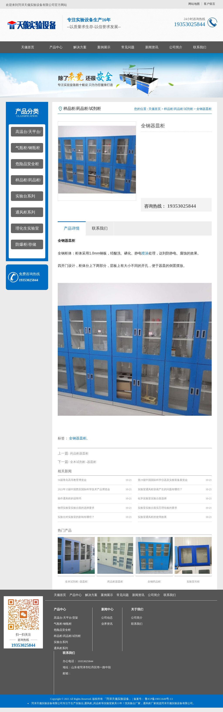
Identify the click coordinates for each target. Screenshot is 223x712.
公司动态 (107, 617)
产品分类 (27, 113)
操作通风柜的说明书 (69, 498)
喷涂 (145, 253)
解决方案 (79, 47)
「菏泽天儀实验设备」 (117, 698)
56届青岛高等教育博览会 (72, 479)
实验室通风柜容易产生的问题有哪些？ (160, 489)
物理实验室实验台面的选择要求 (76, 507)
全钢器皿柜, (78, 438)
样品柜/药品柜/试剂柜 (26, 181)
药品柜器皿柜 (79, 453)
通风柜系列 (25, 212)
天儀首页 (27, 47)
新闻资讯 (151, 47)
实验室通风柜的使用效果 (152, 516)
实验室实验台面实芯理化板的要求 (157, 507)
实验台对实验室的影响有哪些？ (76, 516)
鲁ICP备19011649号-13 (159, 698)
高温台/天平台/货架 (26, 133)
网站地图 (194, 3)
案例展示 (103, 47)
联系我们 (199, 47)
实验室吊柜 (193, 581)
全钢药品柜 (154, 581)
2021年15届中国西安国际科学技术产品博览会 (84, 489)
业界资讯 (107, 623)
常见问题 (127, 47)
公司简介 (175, 47)
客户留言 (209, 3)
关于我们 (137, 609)
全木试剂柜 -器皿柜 (83, 462)
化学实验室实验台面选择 (152, 498)
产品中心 (56, 47)
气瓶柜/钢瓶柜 (27, 148)
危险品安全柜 (27, 164)
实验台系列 (25, 196)
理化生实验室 (27, 228)
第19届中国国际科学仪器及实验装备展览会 (163, 479)
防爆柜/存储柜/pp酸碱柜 (23, 245)
